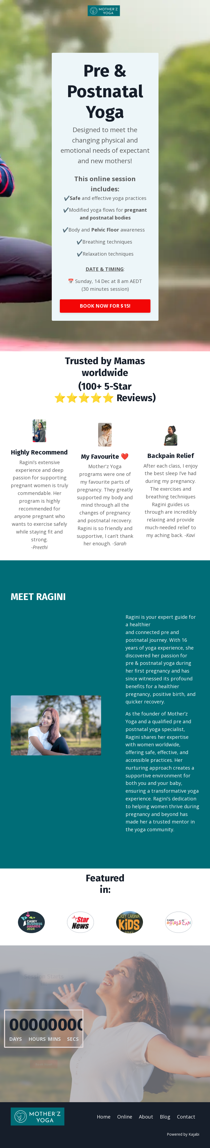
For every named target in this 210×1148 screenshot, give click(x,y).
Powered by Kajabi (183, 1134)
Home (103, 1116)
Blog (165, 1116)
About (146, 1116)
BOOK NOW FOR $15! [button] (105, 305)
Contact (186, 1116)
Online (124, 1116)
